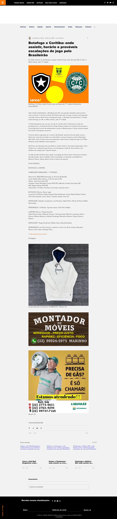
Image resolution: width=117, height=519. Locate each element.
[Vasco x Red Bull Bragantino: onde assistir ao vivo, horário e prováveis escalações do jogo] (32, 452)
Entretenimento (59, 27)
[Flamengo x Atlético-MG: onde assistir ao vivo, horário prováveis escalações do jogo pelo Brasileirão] (85, 452)
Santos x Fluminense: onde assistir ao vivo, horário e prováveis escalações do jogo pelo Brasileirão (58, 462)
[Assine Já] (87, 510)
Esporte (48, 27)
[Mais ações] (88, 38)
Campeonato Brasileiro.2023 (36, 422)
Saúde (70, 27)
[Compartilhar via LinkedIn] (37, 428)
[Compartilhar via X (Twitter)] (33, 428)
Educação (78, 27)
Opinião (40, 27)
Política (31, 27)
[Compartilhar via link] (41, 428)
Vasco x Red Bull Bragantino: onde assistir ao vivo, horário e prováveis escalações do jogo (31, 462)
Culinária (88, 27)
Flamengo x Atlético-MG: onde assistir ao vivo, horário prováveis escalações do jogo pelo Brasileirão (84, 462)
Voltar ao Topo (2, 510)
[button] (94, 27)
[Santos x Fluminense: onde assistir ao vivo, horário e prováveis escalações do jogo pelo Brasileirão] (58, 452)
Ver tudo (94, 442)
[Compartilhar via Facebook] (29, 428)
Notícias (23, 27)
